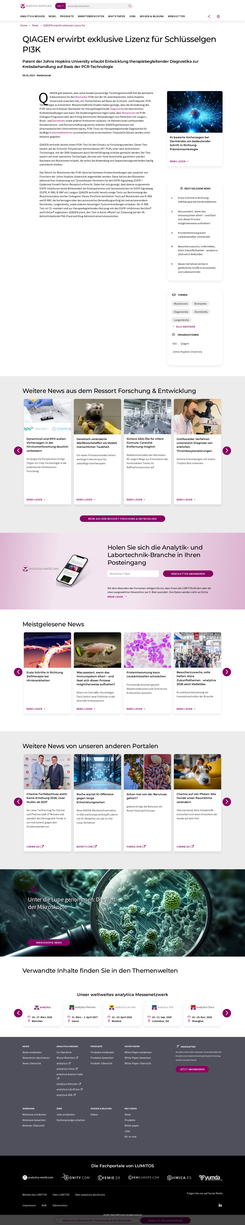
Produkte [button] (67, 16)
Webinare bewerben (34, 1120)
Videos (94, 1114)
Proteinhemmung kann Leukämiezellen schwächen (194, 234)
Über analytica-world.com (90, 1194)
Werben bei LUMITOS (34, 1194)
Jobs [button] (132, 16)
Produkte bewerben (102, 1057)
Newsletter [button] (176, 16)
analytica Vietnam (68, 1084)
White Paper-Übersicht (138, 1063)
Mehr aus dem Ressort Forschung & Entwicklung (122, 518)
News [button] (52, 16)
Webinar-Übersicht (33, 1125)
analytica (63, 1063)
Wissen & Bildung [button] (152, 16)
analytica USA (66, 1095)
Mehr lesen (118, 596)
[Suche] (129, 6)
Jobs (127, 1131)
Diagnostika (117, 108)
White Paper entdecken (138, 1052)
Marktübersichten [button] (91, 16)
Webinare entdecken (34, 1114)
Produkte (130, 1120)
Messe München (67, 1057)
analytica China (67, 1068)
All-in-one (130, 1136)
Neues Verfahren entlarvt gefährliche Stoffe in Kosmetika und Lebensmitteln (197, 268)
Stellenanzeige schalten (70, 1120)
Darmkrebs (58, 120)
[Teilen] (209, 17)
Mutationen (129, 112)
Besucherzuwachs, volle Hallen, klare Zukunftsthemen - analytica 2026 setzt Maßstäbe (198, 250)
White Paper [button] (116, 16)
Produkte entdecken (102, 1052)
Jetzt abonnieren (192, 1069)
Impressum (29, 1205)
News (128, 1114)
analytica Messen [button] (32, 16)
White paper (132, 1125)
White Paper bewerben (138, 1057)
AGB (44, 1205)
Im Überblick (63, 1052)
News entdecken (32, 1052)
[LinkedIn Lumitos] (220, 1205)
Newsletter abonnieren (188, 573)
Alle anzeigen (183, 326)
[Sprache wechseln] (218, 17)
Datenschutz (60, 1205)
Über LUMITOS (60, 1194)
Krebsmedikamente (61, 132)
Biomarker (81, 97)
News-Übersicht (31, 1063)
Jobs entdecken (65, 1114)
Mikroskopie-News (49, 942)
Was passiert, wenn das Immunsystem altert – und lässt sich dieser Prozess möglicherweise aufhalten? (197, 217)
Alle (59, 5)
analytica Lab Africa (69, 1089)
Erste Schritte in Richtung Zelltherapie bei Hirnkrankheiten (197, 199)
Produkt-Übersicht (101, 1063)
